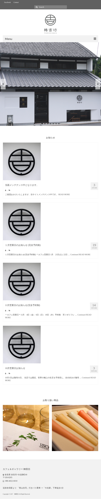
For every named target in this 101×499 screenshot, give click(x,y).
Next (97, 84)
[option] (25, 428)
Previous (3, 84)
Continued (74, 255)
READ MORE (64, 194)
